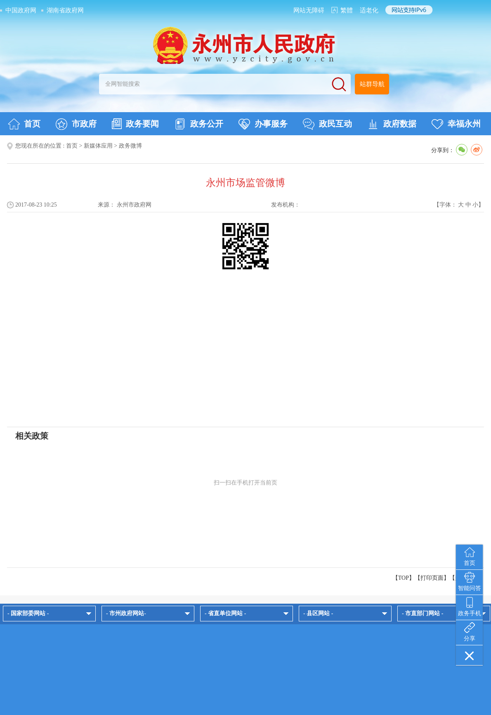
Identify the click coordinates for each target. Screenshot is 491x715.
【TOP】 (403, 578)
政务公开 (198, 124)
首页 (24, 124)
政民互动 (327, 124)
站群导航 (372, 84)
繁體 (346, 10)
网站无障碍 (308, 10)
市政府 (76, 124)
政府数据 (391, 124)
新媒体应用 (98, 146)
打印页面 (432, 578)
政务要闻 (135, 123)
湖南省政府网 (65, 10)
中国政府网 (20, 10)
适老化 (369, 10)
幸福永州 (456, 124)
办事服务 (263, 124)
